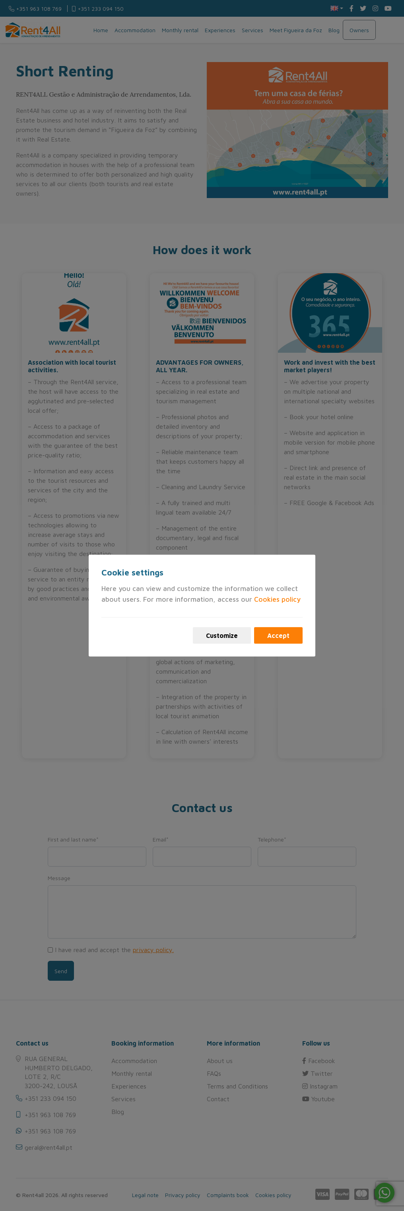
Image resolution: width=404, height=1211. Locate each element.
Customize (222, 635)
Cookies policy (277, 599)
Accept (278, 635)
